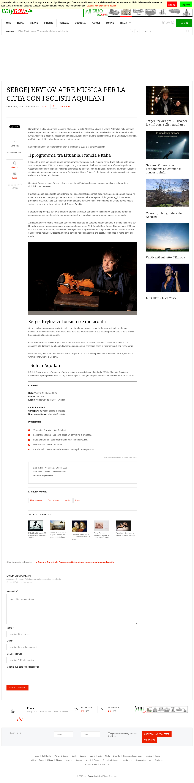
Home (8, 23)
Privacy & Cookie (61, 756)
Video (33, 760)
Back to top (16, 733)
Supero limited (94, 776)
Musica (68, 500)
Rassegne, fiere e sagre (132, 756)
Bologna (80, 23)
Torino (110, 23)
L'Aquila (43, 106)
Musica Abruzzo (36, 500)
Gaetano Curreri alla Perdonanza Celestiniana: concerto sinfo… (163, 169)
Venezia (64, 23)
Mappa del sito (91, 764)
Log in (184, 23)
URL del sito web (14, 654)
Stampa (14, 167)
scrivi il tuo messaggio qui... (71, 609)
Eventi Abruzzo (54, 500)
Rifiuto (172, 5)
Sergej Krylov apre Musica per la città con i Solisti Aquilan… (166, 122)
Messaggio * (12, 591)
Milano (34, 23)
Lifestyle (116, 756)
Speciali (83, 756)
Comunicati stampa (110, 760)
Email (14, 178)
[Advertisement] (97, 58)
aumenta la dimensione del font (16, 156)
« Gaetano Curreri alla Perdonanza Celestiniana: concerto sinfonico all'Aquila (75, 562)
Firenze (48, 23)
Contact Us (104, 764)
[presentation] (29, 676)
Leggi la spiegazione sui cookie (101, 6)
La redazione (127, 760)
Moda (107, 756)
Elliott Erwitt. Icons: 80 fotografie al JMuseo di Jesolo (37, 535)
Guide (74, 756)
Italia (123, 23)
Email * (9, 641)
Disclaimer (159, 760)
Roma (20, 23)
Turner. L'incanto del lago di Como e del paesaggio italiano (58, 534)
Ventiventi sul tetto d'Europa (165, 257)
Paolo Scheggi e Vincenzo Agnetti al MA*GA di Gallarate (101, 535)
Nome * (10, 628)
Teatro (157, 756)
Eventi (77, 500)
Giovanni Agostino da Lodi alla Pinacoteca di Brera (81, 536)
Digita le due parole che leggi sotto (22, 667)
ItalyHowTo (46, 756)
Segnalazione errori (143, 760)
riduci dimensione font (13, 156)
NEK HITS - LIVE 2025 (161, 298)
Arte (100, 756)
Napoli (96, 23)
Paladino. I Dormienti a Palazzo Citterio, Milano (125, 534)
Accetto (186, 5)
